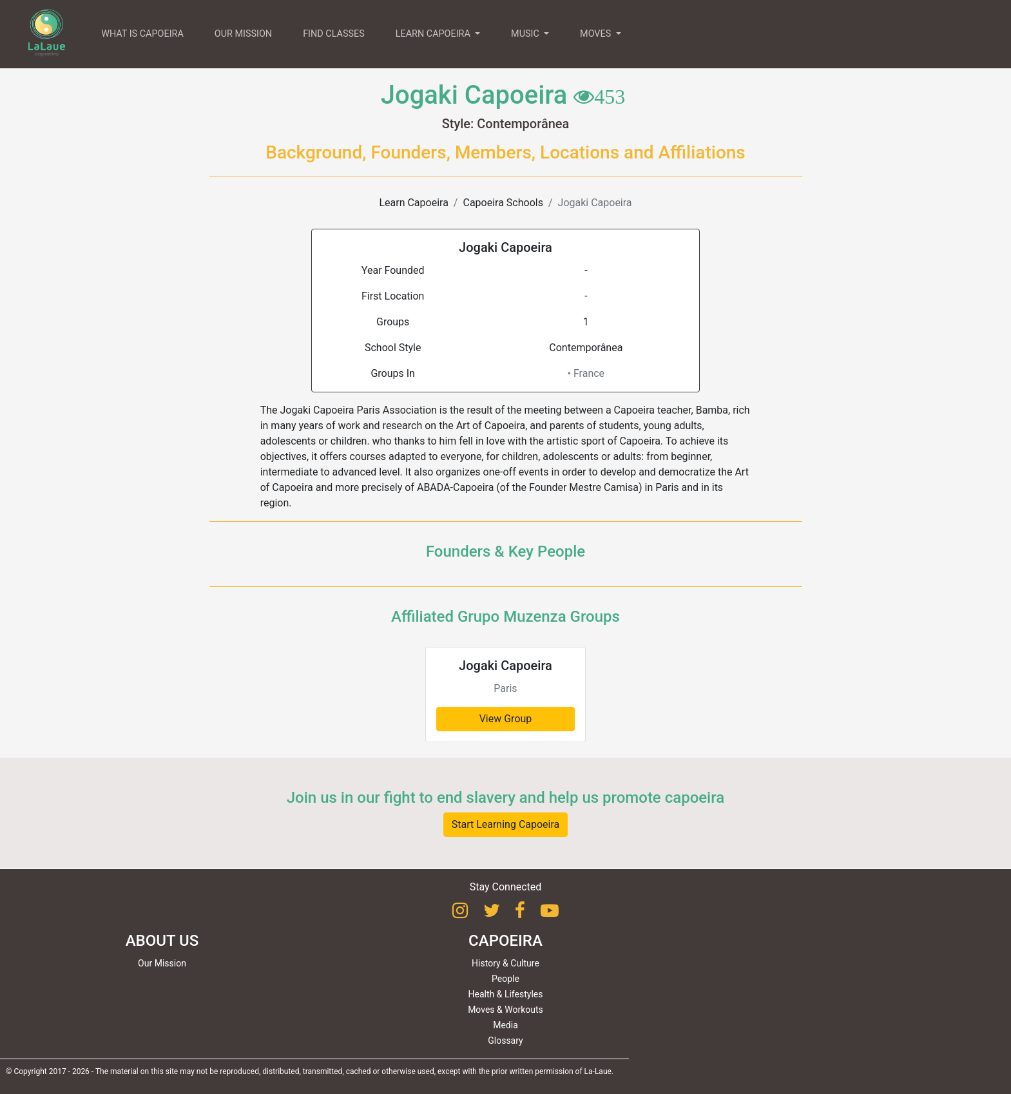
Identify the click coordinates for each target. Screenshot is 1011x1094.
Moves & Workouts (505, 1009)
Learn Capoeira (413, 203)
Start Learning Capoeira (506, 824)
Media (505, 1025)
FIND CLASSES (334, 33)
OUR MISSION (243, 33)
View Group (505, 719)
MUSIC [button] (526, 33)
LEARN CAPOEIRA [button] (434, 33)
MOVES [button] (596, 33)
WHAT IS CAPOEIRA (142, 33)
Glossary (505, 1040)
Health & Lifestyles (505, 994)
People (505, 979)
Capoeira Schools (503, 203)
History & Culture (505, 963)
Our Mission (162, 963)
